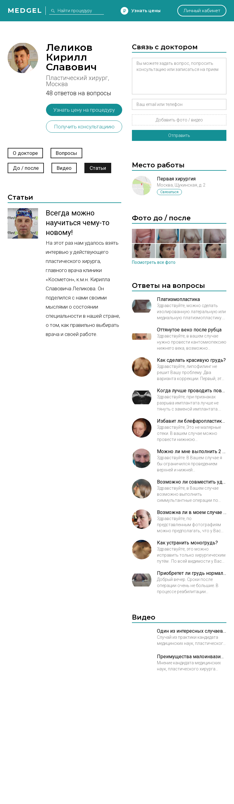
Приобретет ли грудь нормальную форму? (191, 573)
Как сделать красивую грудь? (191, 360)
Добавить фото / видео (179, 119)
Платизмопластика (178, 299)
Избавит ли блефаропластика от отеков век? (191, 421)
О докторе (25, 153)
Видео (64, 168)
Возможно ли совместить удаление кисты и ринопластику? (191, 482)
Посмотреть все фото (154, 262)
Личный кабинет (201, 10)
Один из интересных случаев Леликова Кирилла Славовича (191, 631)
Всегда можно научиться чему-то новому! (77, 223)
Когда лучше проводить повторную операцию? (191, 390)
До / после (26, 168)
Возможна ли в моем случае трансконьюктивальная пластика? (191, 512)
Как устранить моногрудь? (187, 543)
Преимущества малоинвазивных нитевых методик (191, 656)
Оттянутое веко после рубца (189, 330)
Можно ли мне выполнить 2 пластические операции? (191, 451)
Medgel (25, 10)
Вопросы (66, 153)
